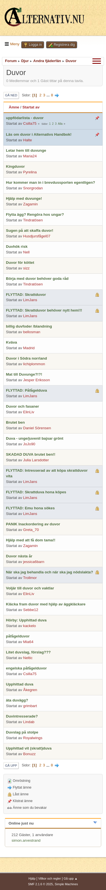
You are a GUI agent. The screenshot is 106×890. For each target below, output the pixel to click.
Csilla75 (29, 123)
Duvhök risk (16, 246)
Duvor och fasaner (22, 406)
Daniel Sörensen (37, 428)
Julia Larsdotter (36, 460)
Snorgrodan (33, 188)
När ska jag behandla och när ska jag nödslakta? (49, 572)
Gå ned (11, 95)
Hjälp (32, 878)
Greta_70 (31, 530)
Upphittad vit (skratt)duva (28, 748)
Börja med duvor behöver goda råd (37, 278)
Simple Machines (66, 884)
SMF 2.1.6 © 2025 (40, 884)
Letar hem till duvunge (26, 150)
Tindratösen (33, 220)
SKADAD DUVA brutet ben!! (30, 454)
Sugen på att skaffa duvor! (29, 230)
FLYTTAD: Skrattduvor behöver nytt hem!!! (44, 310)
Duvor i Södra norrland (26, 358)
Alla (60, 123)
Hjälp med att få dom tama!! (30, 540)
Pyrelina (30, 172)
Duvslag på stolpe (22, 732)
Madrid (29, 348)
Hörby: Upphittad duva (26, 620)
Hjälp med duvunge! (24, 198)
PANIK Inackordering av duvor (33, 524)
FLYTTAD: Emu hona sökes (30, 508)
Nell (26, 252)
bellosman (31, 332)
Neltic (28, 658)
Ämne (14, 107)
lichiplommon (34, 364)
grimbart (30, 706)
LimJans (30, 300)
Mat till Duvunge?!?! (24, 374)
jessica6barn (33, 562)
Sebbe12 (30, 610)
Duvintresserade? (22, 716)
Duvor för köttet (20, 262)
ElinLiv (28, 412)
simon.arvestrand (26, 840)
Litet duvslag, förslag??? (28, 652)
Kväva (11, 342)
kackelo (29, 626)
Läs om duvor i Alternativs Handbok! (39, 134)
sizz (26, 268)
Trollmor (30, 578)
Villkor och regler (49, 878)
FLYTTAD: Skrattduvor (26, 294)
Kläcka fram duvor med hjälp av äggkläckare (46, 604)
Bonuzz (29, 754)
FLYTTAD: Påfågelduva (26, 390)
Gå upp (11, 765)
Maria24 (30, 156)
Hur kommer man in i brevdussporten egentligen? (50, 182)
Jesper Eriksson (36, 380)
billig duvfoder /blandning (29, 326)
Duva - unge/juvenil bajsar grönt (34, 438)
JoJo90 (29, 444)
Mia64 (28, 642)
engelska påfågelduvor (26, 668)
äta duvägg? (17, 700)
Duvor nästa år (19, 556)
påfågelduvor (18, 636)
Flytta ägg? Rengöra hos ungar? (35, 214)
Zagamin (30, 204)
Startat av (31, 107)
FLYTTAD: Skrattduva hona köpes (36, 492)
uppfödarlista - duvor (25, 118)
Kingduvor (15, 166)
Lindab (28, 722)
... (49, 95)
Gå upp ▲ (70, 878)
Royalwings (32, 738)
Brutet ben (15, 422)
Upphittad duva (19, 684)
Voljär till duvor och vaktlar (30, 588)
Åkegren (30, 690)
